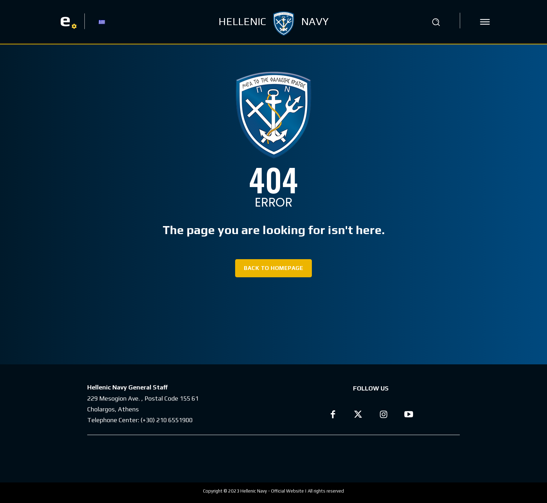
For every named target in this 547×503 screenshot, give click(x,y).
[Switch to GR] (101, 21)
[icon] (484, 21)
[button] (435, 21)
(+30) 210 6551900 (167, 420)
